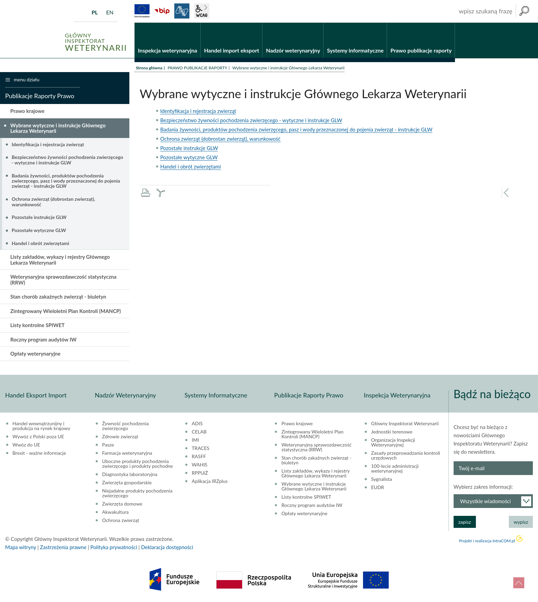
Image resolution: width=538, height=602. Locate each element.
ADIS (197, 423)
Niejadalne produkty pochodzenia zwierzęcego (137, 493)
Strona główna (149, 67)
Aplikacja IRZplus (210, 481)
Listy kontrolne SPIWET (37, 325)
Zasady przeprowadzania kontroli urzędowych (405, 455)
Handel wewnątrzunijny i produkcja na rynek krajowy (41, 426)
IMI (195, 440)
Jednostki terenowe (391, 431)
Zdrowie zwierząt (120, 436)
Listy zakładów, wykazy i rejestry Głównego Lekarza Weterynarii (60, 260)
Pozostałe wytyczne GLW (189, 157)
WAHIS (200, 464)
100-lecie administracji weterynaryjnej (395, 468)
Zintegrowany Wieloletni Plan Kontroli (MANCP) (65, 311)
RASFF (199, 456)
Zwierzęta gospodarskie (127, 482)
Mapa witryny (20, 547)
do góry (518, 582)
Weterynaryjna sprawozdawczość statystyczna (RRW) (63, 280)
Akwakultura (115, 512)
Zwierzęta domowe (122, 503)
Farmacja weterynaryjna (127, 453)
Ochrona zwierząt (120, 520)
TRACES (200, 448)
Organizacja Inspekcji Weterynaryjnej (393, 442)
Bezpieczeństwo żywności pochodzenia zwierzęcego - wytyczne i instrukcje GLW (251, 120)
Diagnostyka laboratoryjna (129, 474)
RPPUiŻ (200, 473)
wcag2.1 (201, 11)
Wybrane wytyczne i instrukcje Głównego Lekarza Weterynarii (58, 128)
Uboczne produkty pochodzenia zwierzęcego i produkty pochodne (137, 463)
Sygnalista (381, 479)
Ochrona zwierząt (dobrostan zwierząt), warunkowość (220, 139)
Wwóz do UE (26, 444)
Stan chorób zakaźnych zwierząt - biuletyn (58, 297)
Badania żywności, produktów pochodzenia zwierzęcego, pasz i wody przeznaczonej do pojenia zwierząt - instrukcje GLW (296, 129)
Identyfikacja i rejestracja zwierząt (198, 111)
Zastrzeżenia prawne (63, 547)
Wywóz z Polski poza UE (38, 436)
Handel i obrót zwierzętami (190, 166)
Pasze (108, 444)
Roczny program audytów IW (43, 339)
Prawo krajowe (27, 111)
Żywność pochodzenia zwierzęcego (125, 426)
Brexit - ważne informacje (39, 453)
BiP (161, 11)
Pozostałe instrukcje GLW (189, 148)
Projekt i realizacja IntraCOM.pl (487, 540)
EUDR (377, 487)
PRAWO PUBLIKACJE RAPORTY (197, 67)
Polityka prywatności (113, 547)
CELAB (199, 431)
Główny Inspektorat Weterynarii (405, 423)
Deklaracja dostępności (167, 547)
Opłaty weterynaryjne (35, 354)
